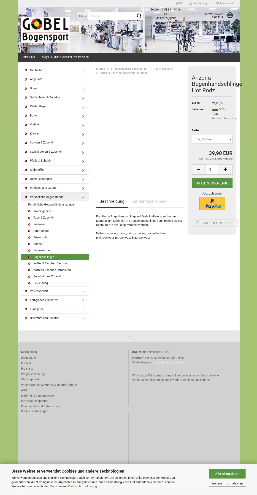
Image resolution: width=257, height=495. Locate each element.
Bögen (31, 94)
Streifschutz (38, 237)
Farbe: (196, 136)
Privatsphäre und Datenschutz (40, 412)
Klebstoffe (34, 176)
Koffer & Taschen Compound (49, 276)
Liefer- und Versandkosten (38, 402)
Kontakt (26, 369)
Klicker (32, 140)
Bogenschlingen (41, 263)
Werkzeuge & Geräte (41, 194)
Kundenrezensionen (149, 207)
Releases (37, 230)
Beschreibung (112, 207)
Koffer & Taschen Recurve (47, 270)
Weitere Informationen (227, 483)
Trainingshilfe (39, 217)
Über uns (28, 57)
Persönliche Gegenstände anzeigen (51, 211)
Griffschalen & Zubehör (42, 103)
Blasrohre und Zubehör (42, 324)
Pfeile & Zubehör (38, 167)
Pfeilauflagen (36, 112)
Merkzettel (224, 3)
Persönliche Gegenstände (44, 203)
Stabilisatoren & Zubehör (43, 158)
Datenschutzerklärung (82, 486)
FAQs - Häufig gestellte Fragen (65, 57)
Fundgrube (34, 315)
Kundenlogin (199, 3)
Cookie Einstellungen (34, 417)
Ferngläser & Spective (41, 306)
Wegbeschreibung (33, 380)
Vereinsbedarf (36, 297)
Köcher (35, 250)
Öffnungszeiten (31, 385)
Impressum (28, 364)
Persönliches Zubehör (45, 283)
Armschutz (37, 243)
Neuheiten (34, 76)
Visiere (32, 131)
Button (31, 122)
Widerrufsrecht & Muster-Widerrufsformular (49, 391)
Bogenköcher (39, 256)
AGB (24, 396)
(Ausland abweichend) (224, 124)
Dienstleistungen (38, 185)
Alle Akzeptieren (227, 474)
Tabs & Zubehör (41, 224)
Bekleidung (38, 289)
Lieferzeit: (198, 116)
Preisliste (27, 375)
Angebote (33, 85)
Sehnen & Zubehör (39, 149)
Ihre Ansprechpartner (34, 407)
